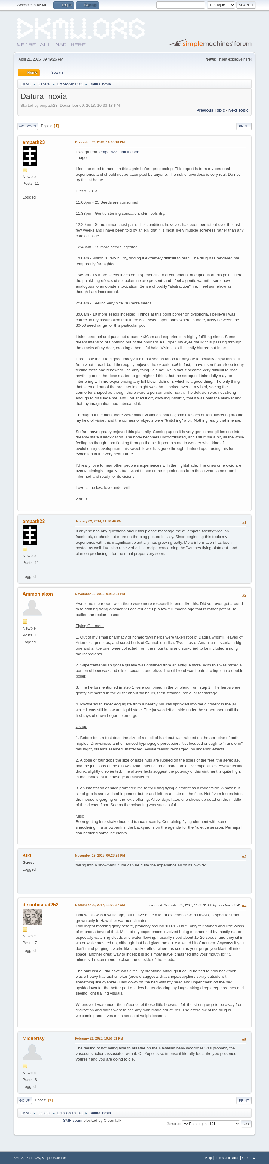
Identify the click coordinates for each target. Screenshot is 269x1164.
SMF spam (72, 1120)
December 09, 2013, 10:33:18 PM (100, 142)
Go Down (27, 126)
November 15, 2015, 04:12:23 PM (100, 594)
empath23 (34, 142)
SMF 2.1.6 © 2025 (27, 1158)
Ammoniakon (38, 594)
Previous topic (211, 110)
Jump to (173, 1124)
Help (208, 1158)
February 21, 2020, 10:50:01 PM (99, 1038)
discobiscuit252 (41, 904)
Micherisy (34, 1038)
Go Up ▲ (248, 1158)
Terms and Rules (227, 1158)
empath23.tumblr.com (118, 152)
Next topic (238, 110)
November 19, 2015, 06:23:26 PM (100, 855)
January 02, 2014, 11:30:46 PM (98, 521)
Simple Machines (54, 1158)
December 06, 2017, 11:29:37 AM (100, 905)
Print (244, 126)
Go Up (24, 1100)
